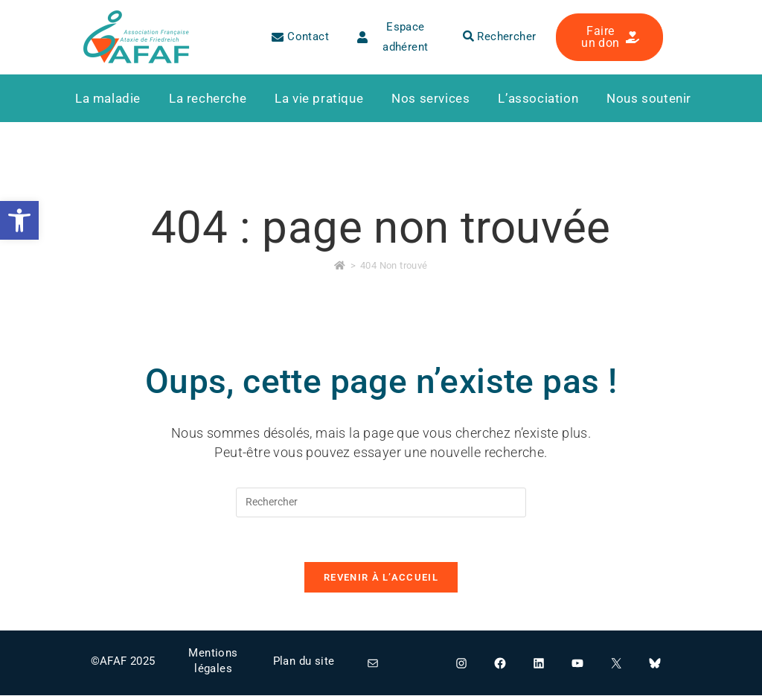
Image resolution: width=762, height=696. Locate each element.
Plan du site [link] (304, 661)
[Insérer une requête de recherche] (381, 502)
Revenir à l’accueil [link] (381, 578)
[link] (19, 220)
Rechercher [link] (500, 36)
